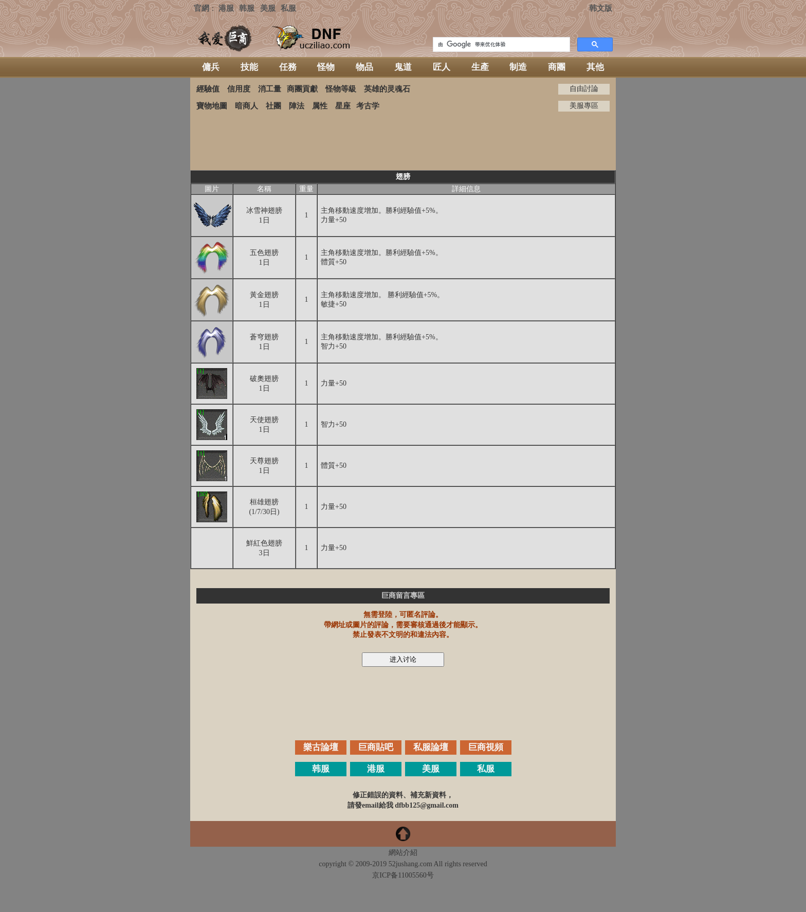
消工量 (269, 89)
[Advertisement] (403, 141)
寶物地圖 (211, 106)
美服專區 (584, 106)
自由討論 (584, 89)
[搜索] (500, 44)
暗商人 (246, 106)
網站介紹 (403, 852)
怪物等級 (340, 89)
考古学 (367, 106)
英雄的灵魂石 (387, 89)
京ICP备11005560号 (402, 875)
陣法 (296, 106)
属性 (319, 106)
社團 (273, 106)
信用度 (238, 89)
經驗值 (207, 89)
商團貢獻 (302, 89)
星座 (343, 106)
